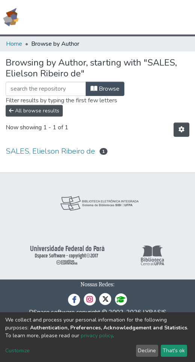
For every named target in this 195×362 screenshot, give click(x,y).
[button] (145, 17)
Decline (147, 350)
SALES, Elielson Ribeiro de (50, 151)
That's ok (174, 350)
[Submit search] (134, 17)
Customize (17, 350)
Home (14, 44)
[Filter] (46, 89)
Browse (105, 89)
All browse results (34, 110)
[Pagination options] (181, 130)
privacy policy (97, 335)
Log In (161, 17)
